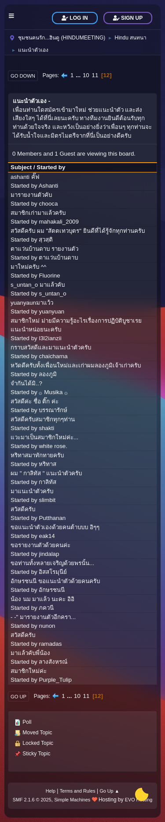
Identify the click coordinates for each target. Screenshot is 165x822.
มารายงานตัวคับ (31, 195)
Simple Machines (72, 799)
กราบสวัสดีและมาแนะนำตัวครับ (51, 347)
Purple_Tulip (55, 679)
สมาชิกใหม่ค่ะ (29, 671)
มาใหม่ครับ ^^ (28, 266)
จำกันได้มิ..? (26, 383)
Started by (51, 167)
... (79, 75)
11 (95, 75)
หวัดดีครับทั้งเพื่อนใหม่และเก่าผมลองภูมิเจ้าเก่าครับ (76, 365)
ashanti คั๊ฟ (25, 177)
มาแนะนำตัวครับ (32, 491)
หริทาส (47, 464)
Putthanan (52, 518)
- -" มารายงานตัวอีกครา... (43, 617)
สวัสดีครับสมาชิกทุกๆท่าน (43, 419)
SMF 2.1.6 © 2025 (32, 799)
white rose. (53, 446)
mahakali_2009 (58, 221)
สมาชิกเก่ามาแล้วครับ (38, 213)
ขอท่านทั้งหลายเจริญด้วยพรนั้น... (52, 563)
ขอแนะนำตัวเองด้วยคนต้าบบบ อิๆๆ (55, 527)
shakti (46, 428)
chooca (48, 203)
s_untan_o (52, 293)
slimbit (47, 500)
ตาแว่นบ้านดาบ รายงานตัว (44, 249)
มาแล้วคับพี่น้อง (30, 653)
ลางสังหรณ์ (53, 661)
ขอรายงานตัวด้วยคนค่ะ (40, 545)
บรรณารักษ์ (53, 410)
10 (86, 75)
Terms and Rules (77, 791)
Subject (21, 167)
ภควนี (46, 608)
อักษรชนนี (52, 590)
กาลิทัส (47, 482)
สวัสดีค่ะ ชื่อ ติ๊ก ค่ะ (35, 401)
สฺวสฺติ (46, 239)
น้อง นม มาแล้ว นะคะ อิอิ (42, 599)
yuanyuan (51, 311)
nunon (47, 626)
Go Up (18, 696)
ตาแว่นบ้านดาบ (58, 257)
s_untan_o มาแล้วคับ (38, 284)
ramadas (50, 644)
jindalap (49, 554)
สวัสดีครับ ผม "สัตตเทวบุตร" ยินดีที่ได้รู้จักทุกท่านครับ (78, 231)
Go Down (23, 75)
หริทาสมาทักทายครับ (37, 455)
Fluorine (49, 275)
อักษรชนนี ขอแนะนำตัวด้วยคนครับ (55, 581)
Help (50, 791)
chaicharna (53, 356)
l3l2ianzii (50, 338)
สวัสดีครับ (23, 509)
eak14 (47, 536)
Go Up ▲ (109, 791)
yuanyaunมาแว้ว (32, 302)
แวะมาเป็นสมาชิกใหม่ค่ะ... (44, 437)
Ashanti (48, 185)
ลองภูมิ (48, 374)
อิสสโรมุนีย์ (53, 572)
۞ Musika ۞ (53, 392)
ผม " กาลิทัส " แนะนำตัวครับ (46, 473)
